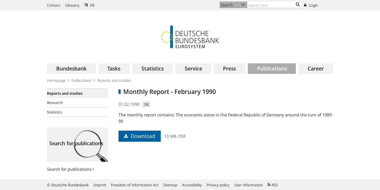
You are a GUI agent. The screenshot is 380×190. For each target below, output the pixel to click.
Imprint (99, 184)
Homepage (56, 80)
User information (248, 184)
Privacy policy (218, 184)
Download (139, 136)
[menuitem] (71, 68)
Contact (53, 5)
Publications (82, 80)
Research (55, 102)
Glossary (72, 5)
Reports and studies (114, 80)
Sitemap (170, 184)
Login (311, 5)
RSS (273, 184)
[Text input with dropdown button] (274, 5)
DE (89, 5)
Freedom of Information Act (135, 184)
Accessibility (192, 184)
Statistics (54, 112)
